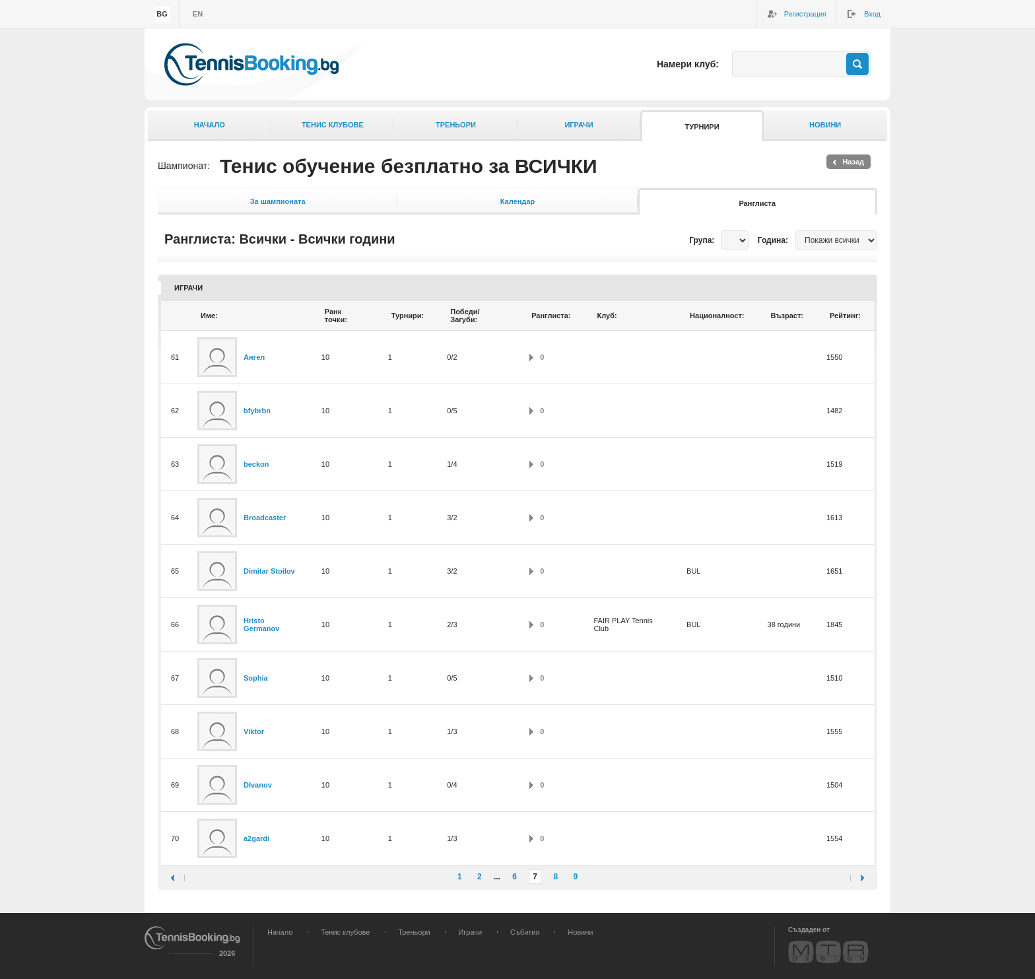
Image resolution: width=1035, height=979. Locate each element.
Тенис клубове (333, 125)
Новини (825, 125)
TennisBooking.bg (251, 64)
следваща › (857, 878)
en (198, 14)
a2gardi (256, 838)
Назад (853, 162)
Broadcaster (265, 518)
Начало (209, 125)
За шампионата (278, 201)
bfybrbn (257, 411)
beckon (256, 464)
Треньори (456, 125)
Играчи (578, 125)
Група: (701, 240)
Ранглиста (757, 203)
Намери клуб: (688, 64)
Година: (773, 240)
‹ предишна (178, 878)
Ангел (254, 357)
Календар (517, 201)
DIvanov (258, 785)
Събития (524, 932)
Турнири (702, 127)
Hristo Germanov (261, 624)
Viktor (254, 731)
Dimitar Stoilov (269, 571)
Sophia (256, 678)
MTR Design (828, 951)
